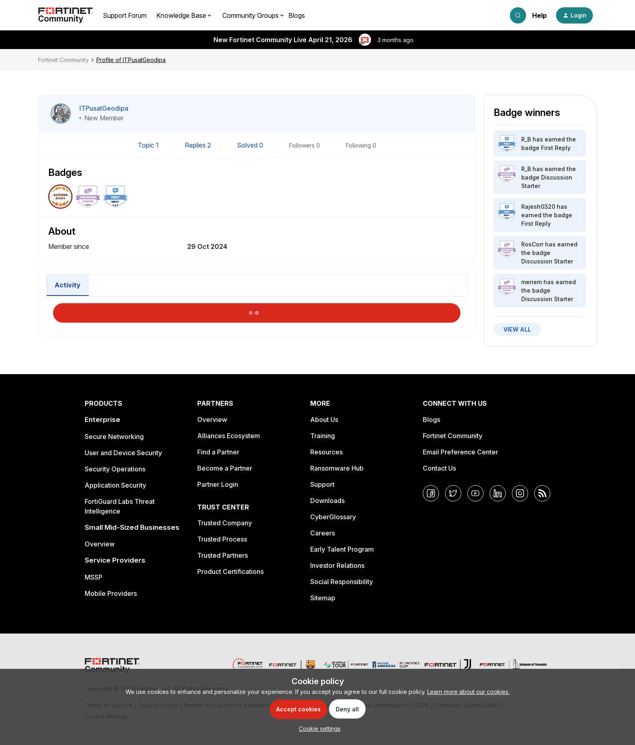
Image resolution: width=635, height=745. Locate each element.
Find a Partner (218, 452)
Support (322, 484)
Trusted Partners (222, 555)
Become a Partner (224, 468)
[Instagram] (520, 493)
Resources (326, 452)
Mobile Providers (111, 593)
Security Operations (115, 469)
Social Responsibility (341, 582)
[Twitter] (453, 493)
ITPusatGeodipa (103, 108)
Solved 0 (251, 145)
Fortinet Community (63, 59)
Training (322, 436)
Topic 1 (149, 145)
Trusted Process (222, 539)
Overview (100, 544)
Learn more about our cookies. (468, 691)
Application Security (115, 485)
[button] (574, 15)
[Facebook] (431, 493)
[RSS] (542, 493)
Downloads (327, 501)
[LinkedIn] (498, 493)
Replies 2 (199, 145)
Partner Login (217, 484)
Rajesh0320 (538, 206)
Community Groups (250, 15)
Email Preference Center (460, 452)
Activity (68, 285)
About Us (324, 419)
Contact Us (439, 468)
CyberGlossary (333, 517)
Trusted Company (224, 523)
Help (539, 15)
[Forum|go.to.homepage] (65, 15)
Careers (322, 533)
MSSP (93, 577)
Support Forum (125, 15)
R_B (526, 139)
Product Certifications (230, 571)
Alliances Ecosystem (228, 436)
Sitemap (322, 598)
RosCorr (532, 244)
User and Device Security (123, 453)
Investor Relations (337, 565)
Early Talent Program (342, 549)
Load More (256, 310)
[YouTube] (475, 493)
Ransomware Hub (337, 468)
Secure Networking (114, 436)
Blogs (296, 15)
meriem (531, 281)
